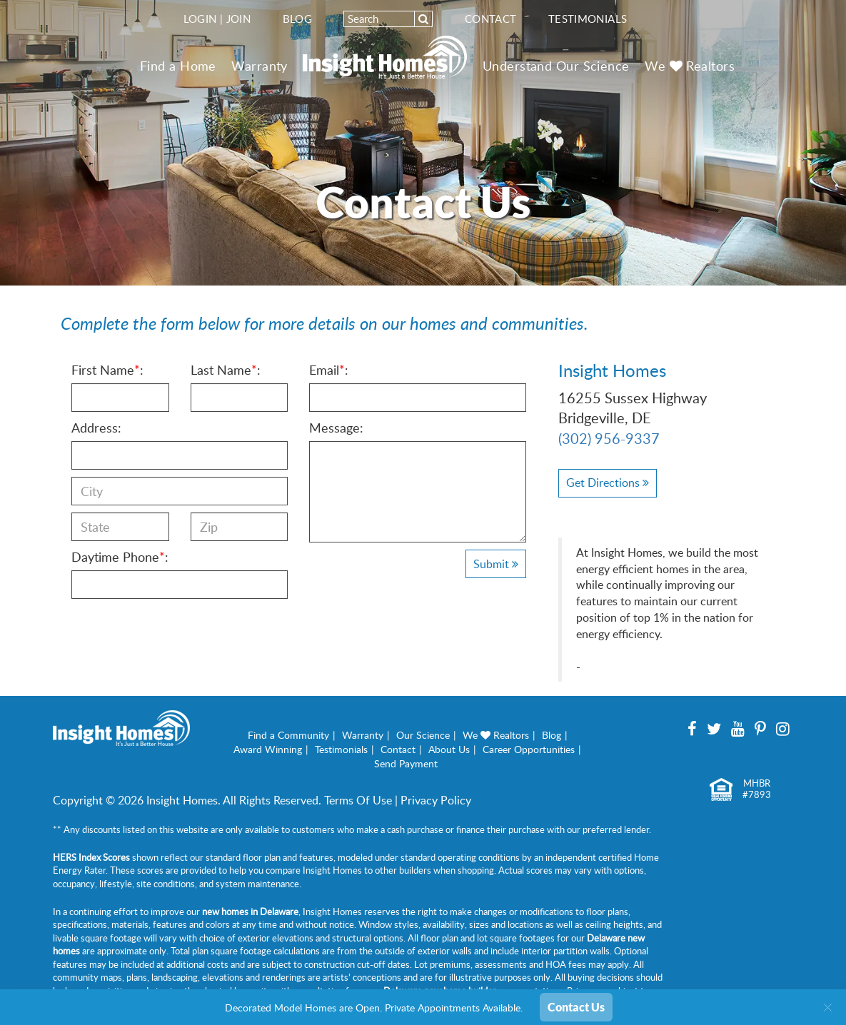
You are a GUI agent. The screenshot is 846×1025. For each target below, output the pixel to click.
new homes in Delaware (250, 911)
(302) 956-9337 (609, 438)
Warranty (259, 65)
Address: (96, 427)
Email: (328, 369)
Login (200, 18)
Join (238, 18)
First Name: (107, 369)
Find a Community (288, 735)
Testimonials (588, 18)
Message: (336, 427)
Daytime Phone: (119, 556)
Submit (495, 564)
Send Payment (406, 763)
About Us (449, 749)
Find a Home (178, 65)
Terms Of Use (358, 800)
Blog (298, 18)
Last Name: (226, 369)
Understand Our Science (556, 65)
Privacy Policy (436, 800)
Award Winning (267, 749)
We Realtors (690, 65)
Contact (491, 18)
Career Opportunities (529, 749)
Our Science (423, 735)
